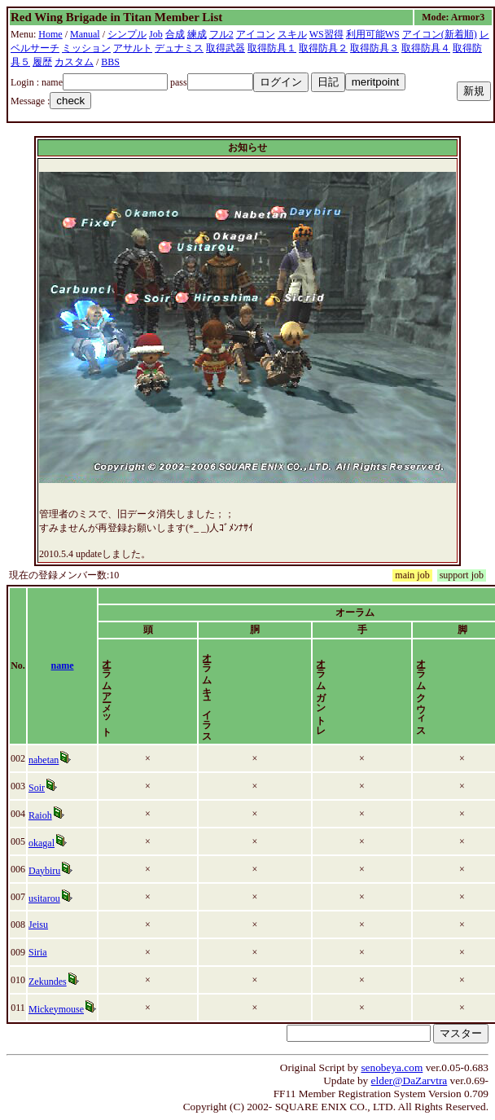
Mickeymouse (59, 1009)
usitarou (48, 898)
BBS (110, 62)
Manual (85, 34)
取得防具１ (272, 48)
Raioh (43, 815)
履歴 (42, 62)
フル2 (221, 34)
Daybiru (48, 870)
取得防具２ (323, 48)
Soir (40, 787)
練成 (197, 34)
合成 (175, 34)
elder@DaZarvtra (409, 1080)
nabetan (47, 760)
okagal (45, 843)
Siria (41, 952)
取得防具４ (425, 48)
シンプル (127, 34)
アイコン (255, 34)
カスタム (74, 62)
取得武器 (225, 48)
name (73, 665)
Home (50, 34)
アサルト (132, 48)
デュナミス (179, 48)
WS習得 (326, 34)
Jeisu (41, 924)
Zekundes (51, 981)
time (463, 665)
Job (156, 34)
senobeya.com (392, 1067)
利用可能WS (373, 34)
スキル (292, 34)
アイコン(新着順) (439, 34)
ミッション (86, 48)
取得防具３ (374, 48)
